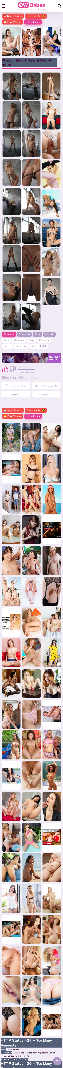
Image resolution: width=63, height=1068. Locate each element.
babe (6, 340)
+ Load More (33, 22)
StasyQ (49, 334)
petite (7, 346)
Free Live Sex (36, 16)
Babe (37, 334)
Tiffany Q (24, 334)
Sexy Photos (13, 16)
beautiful (21, 346)
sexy (31, 340)
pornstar (44, 340)
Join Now (9, 334)
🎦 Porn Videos (12, 22)
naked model (38, 346)
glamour (19, 340)
